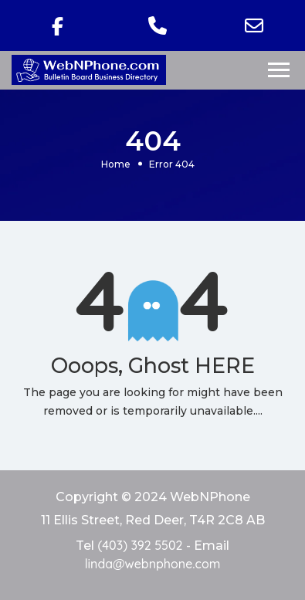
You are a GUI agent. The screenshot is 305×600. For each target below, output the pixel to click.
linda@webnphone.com (153, 563)
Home (115, 163)
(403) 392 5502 (139, 545)
